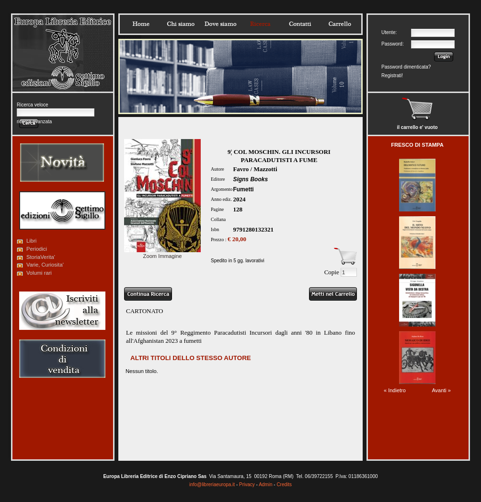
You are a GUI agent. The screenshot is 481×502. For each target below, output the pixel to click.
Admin (265, 484)
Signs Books (250, 179)
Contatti (300, 24)
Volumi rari (39, 273)
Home (140, 24)
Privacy (247, 484)
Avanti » (441, 390)
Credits (284, 484)
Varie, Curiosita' (45, 265)
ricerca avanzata (34, 121)
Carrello (339, 24)
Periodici (36, 249)
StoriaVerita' (40, 257)
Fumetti (243, 189)
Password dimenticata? (406, 67)
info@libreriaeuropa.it (212, 484)
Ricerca (260, 24)
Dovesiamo (220, 24)
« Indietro (395, 390)
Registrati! (392, 75)
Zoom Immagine (162, 253)
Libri (31, 241)
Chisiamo (180, 24)
